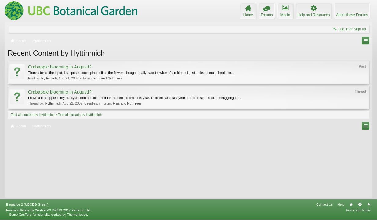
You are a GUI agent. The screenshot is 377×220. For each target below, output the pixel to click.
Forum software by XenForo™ (48, 210)
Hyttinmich (49, 78)
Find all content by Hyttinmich (33, 114)
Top (360, 204)
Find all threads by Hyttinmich (80, 114)
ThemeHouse (77, 214)
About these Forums (352, 15)
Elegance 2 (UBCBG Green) (27, 204)
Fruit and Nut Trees (107, 78)
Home (351, 204)
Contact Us (324, 204)
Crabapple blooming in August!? (60, 66)
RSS (369, 204)
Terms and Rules (358, 210)
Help (340, 204)
